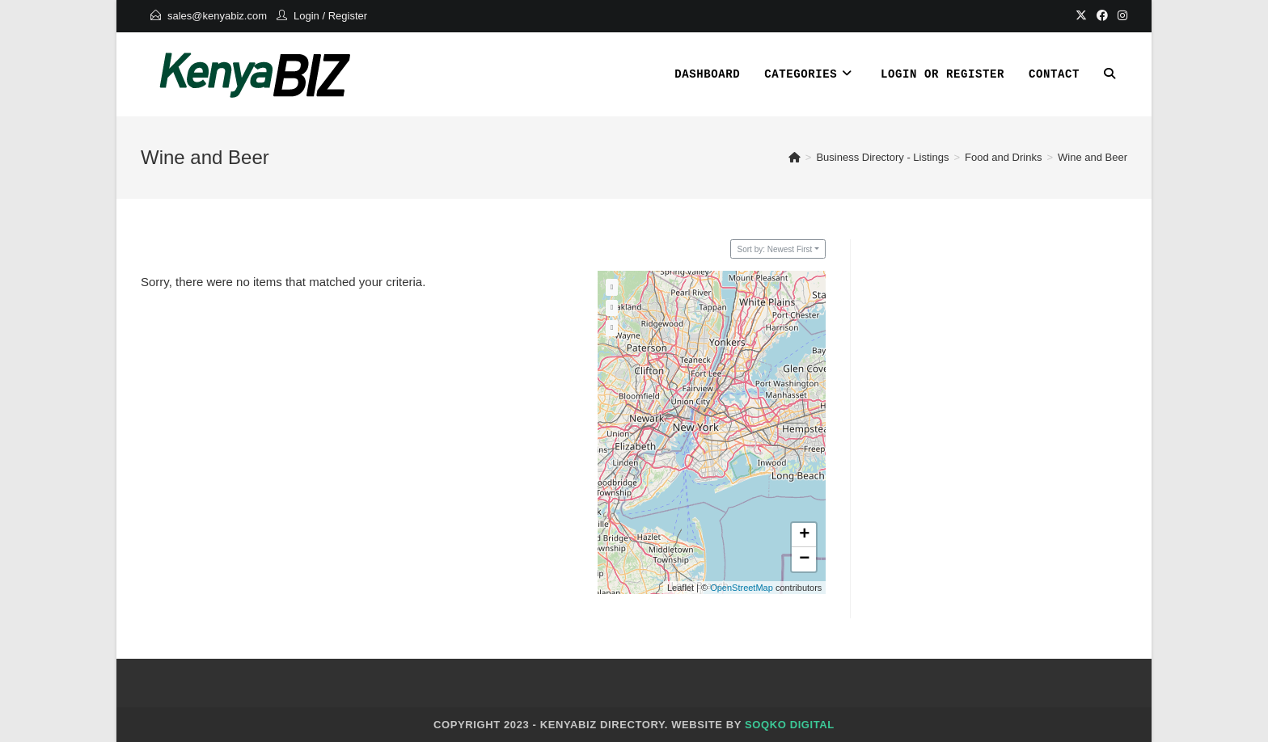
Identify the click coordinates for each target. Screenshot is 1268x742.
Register (347, 16)
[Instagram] (1120, 16)
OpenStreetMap (741, 587)
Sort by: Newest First (775, 249)
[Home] (794, 157)
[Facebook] (1102, 16)
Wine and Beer (1092, 157)
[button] (804, 535)
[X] (1081, 16)
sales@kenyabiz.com (217, 16)
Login (306, 16)
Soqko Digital (790, 725)
